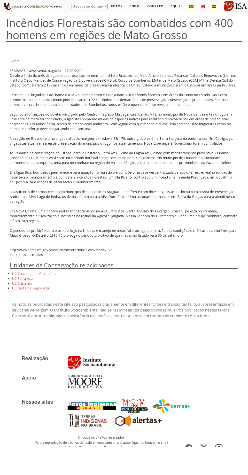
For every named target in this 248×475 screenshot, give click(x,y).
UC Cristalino (22, 283)
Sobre (135, 6)
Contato (155, 6)
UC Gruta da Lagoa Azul (31, 288)
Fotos (116, 6)
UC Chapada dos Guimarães (34, 273)
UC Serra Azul (22, 278)
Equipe (176, 6)
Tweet (15, 61)
